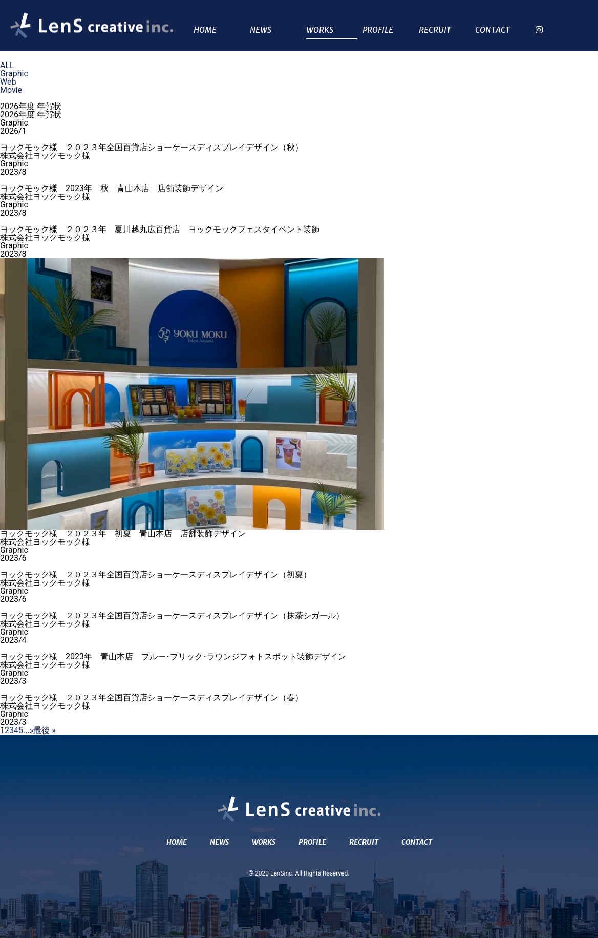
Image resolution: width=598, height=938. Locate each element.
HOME (205, 30)
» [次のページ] (32, 730)
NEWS (260, 30)
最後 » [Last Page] (44, 730)
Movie (11, 90)
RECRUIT (435, 30)
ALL (7, 65)
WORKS (319, 30)
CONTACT (492, 30)
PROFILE (377, 30)
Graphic (14, 73)
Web (8, 82)
